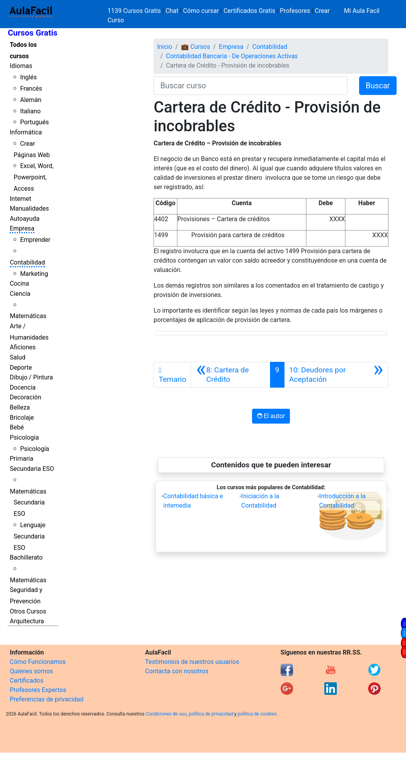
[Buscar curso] (250, 85)
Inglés (28, 77)
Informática (26, 132)
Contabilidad (27, 262)
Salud (17, 357)
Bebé (17, 427)
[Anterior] (230, 375)
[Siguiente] (336, 375)
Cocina (19, 283)
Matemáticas (28, 316)
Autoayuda (24, 218)
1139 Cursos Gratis (134, 10)
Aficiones (23, 347)
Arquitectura (27, 621)
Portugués (34, 122)
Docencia (23, 387)
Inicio (164, 46)
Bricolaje (22, 417)
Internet (20, 198)
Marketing (34, 273)
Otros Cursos (28, 611)
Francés (31, 88)
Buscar (378, 85)
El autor (271, 416)
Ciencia (20, 293)
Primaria (21, 458)
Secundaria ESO (32, 468)
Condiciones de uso (166, 714)
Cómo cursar (201, 10)
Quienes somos (31, 671)
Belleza (20, 407)
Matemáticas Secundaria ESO (28, 503)
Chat (171, 10)
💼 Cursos (195, 46)
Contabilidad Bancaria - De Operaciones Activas (232, 56)
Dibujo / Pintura (31, 377)
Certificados (26, 680)
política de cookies (257, 714)
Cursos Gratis (32, 33)
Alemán (30, 100)
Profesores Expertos (38, 690)
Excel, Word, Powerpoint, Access (34, 177)
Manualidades (29, 208)
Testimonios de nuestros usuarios (192, 661)
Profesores (295, 10)
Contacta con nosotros (176, 671)
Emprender (35, 239)
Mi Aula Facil (361, 10)
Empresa (22, 228)
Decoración (25, 397)
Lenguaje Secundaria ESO (29, 536)
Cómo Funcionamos (38, 661)
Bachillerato (26, 557)
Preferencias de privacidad (47, 699)
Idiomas (21, 66)
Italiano (30, 111)
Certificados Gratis (249, 10)
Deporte (21, 367)
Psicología (24, 437)
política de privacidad (211, 714)
